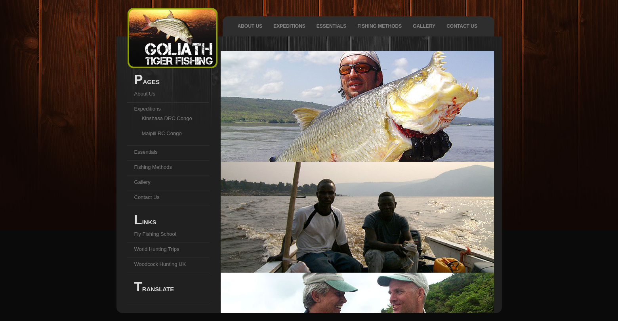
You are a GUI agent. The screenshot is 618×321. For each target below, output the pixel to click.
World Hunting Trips (156, 249)
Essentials (331, 26)
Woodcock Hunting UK (160, 264)
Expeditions (289, 26)
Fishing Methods (379, 26)
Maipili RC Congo (162, 133)
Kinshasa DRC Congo (167, 118)
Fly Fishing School (155, 234)
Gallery (424, 26)
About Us (250, 26)
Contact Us (461, 26)
